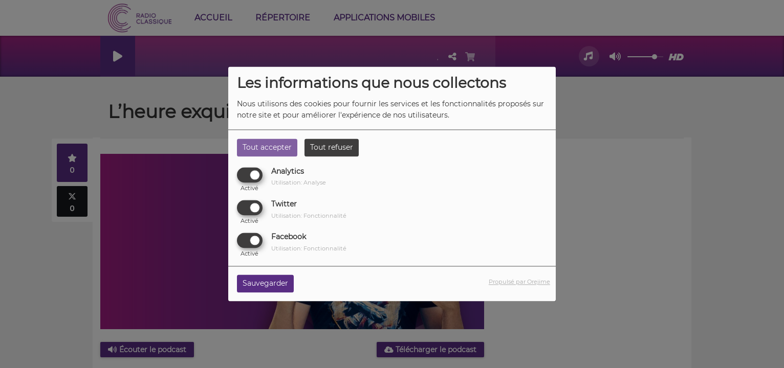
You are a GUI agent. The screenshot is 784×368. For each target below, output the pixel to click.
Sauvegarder (265, 283)
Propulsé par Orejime (519, 282)
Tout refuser (331, 147)
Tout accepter (267, 147)
